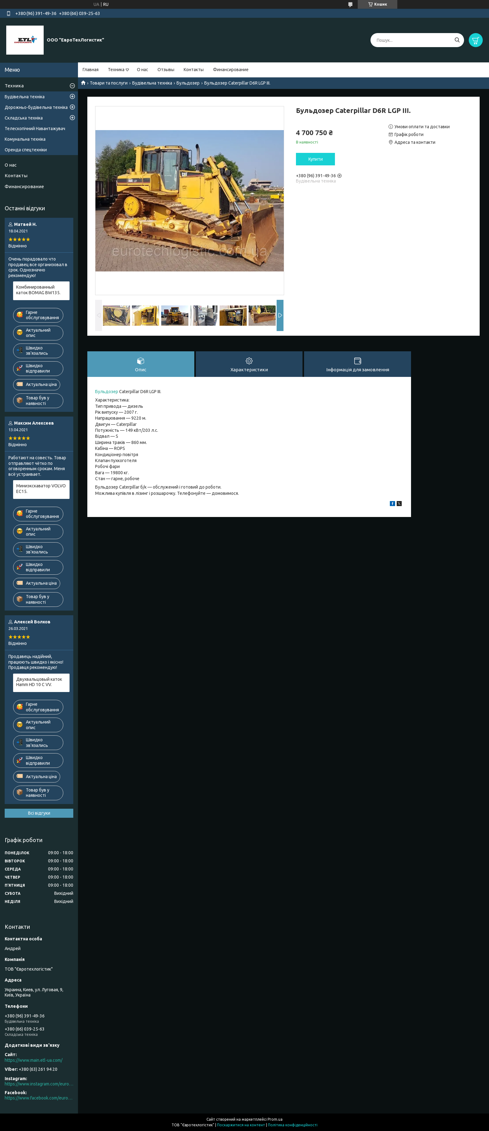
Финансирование (231, 69)
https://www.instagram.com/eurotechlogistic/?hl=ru (39, 1083)
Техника (116, 69)
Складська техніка (24, 117)
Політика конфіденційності (292, 1125)
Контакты (194, 69)
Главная (91, 69)
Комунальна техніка (25, 139)
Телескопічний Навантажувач (35, 128)
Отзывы (165, 69)
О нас (142, 69)
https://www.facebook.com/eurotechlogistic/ (39, 1097)
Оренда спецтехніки (26, 149)
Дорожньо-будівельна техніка (36, 107)
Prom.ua (275, 1119)
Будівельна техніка (152, 82)
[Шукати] (457, 40)
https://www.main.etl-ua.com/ (33, 1060)
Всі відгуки (39, 813)
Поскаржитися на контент (241, 1125)
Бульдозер (188, 82)
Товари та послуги (109, 82)
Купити (315, 159)
